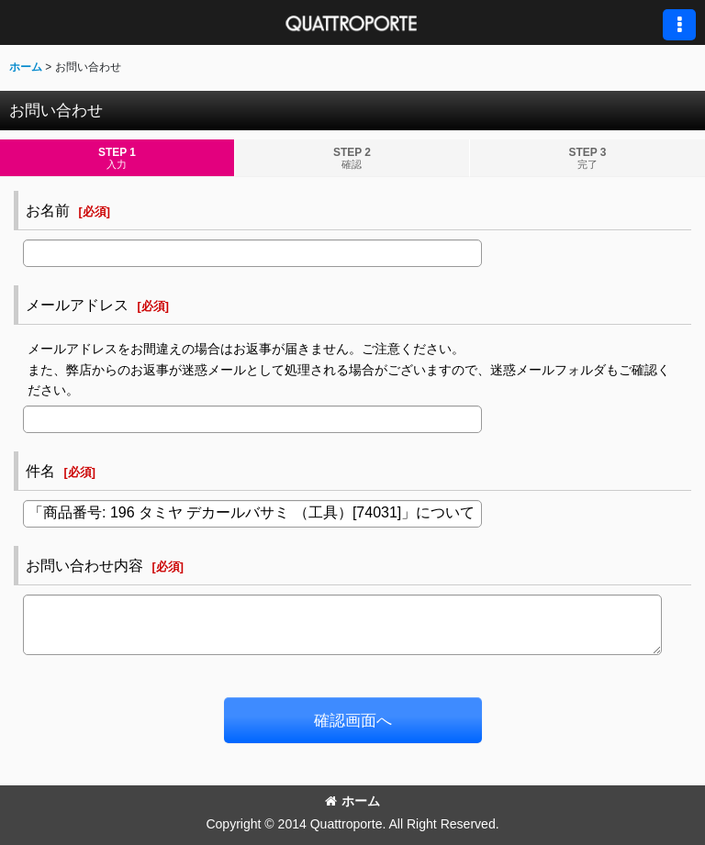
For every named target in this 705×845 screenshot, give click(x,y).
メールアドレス (77, 304)
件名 (40, 470)
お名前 (48, 210)
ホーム (352, 801)
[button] (679, 24)
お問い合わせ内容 (84, 565)
